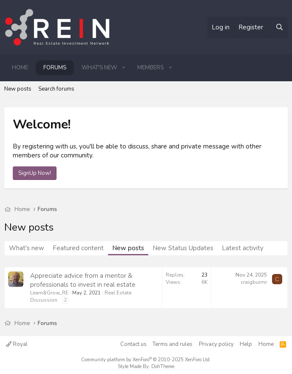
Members (150, 67)
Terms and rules (173, 344)
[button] (124, 67)
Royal (17, 344)
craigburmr (254, 282)
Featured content (78, 248)
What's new (99, 67)
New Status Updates (183, 248)
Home (20, 67)
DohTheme (162, 366)
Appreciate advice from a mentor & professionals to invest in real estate (83, 280)
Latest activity (243, 248)
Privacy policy (216, 344)
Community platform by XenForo (146, 360)
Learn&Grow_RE (49, 292)
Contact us (133, 344)
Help (246, 344)
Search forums (56, 89)
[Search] (279, 27)
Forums (54, 67)
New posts (17, 89)
